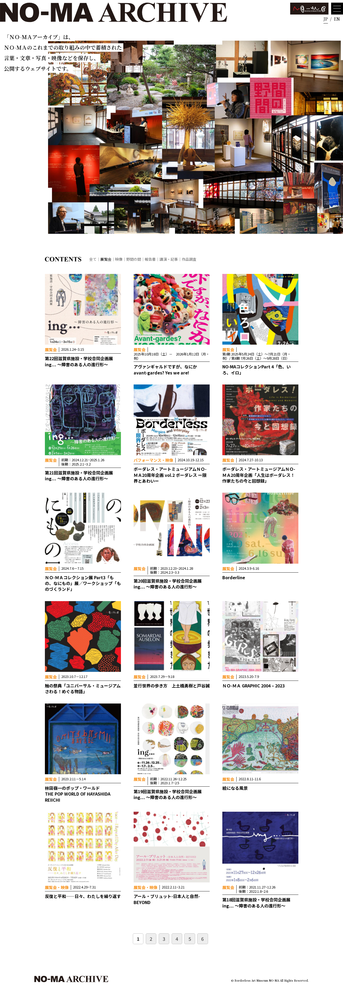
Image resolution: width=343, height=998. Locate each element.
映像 (119, 259)
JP (325, 19)
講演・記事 (168, 259)
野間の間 (133, 259)
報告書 (150, 259)
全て (93, 259)
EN (337, 19)
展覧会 (105, 259)
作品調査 (189, 259)
